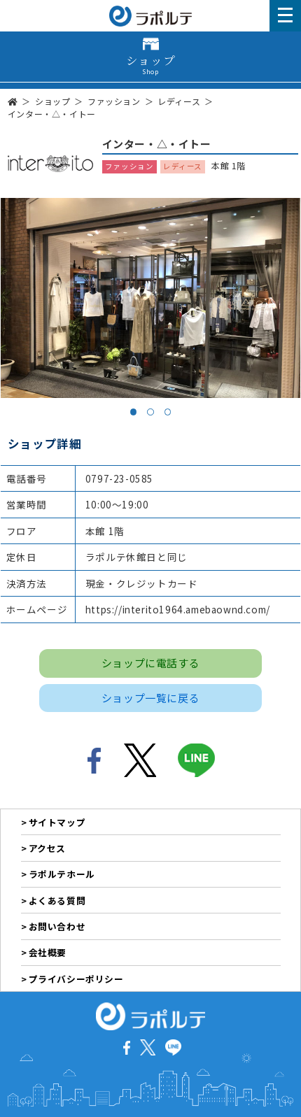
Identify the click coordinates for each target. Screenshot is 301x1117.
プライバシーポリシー (76, 979)
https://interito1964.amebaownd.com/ (177, 609)
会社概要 (47, 952)
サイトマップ (57, 822)
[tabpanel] (151, 298)
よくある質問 (57, 900)
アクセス (47, 848)
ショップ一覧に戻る (151, 697)
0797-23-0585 (119, 478)
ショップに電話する (151, 662)
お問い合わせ (57, 926)
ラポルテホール (62, 874)
